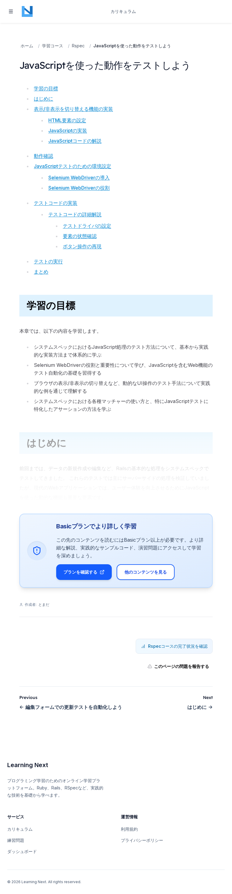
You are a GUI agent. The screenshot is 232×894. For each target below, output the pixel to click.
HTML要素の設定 (67, 120)
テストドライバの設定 (87, 226)
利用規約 (129, 829)
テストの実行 (48, 261)
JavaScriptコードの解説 (75, 141)
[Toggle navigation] (10, 11)
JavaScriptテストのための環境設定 (72, 166)
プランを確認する (86, 574)
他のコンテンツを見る (148, 574)
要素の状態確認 (80, 236)
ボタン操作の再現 (82, 246)
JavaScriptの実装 (67, 130)
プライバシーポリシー (142, 840)
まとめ (41, 272)
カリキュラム (123, 11)
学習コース (52, 45)
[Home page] (27, 11)
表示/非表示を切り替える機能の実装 (73, 109)
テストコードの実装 (55, 203)
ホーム (27, 45)
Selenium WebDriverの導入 (79, 178)
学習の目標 (46, 88)
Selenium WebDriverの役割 (79, 188)
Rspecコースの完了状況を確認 (174, 650)
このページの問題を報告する (178, 671)
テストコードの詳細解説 (75, 214)
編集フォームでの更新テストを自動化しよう (70, 712)
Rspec (78, 45)
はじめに (43, 99)
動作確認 (43, 156)
